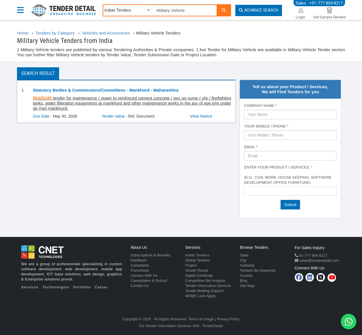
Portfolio (82, 287)
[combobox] (290, 191)
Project (191, 265)
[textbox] (247, 190)
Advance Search (258, 10)
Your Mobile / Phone (266, 126)
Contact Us (140, 286)
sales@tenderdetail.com (318, 260)
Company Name (260, 105)
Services (30, 287)
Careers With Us (144, 275)
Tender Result (196, 270)
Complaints (140, 265)
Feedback (139, 260)
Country (246, 275)
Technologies (55, 287)
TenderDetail (212, 326)
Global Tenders (197, 260)
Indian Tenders (197, 255)
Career (101, 287)
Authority (247, 265)
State (244, 255)
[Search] (224, 10)
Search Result (38, 73)
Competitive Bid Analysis (205, 280)
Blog (243, 280)
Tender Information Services (208, 286)
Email (250, 147)
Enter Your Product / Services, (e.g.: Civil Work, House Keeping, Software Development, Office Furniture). (287, 175)
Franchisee (140, 270)
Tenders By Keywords (257, 270)
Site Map (247, 286)
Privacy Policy (228, 319)
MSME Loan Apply (200, 296)
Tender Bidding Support (204, 291)
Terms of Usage (201, 319)
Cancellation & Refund (149, 280)
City (243, 260)
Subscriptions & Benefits (151, 255)
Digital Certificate (199, 275)
